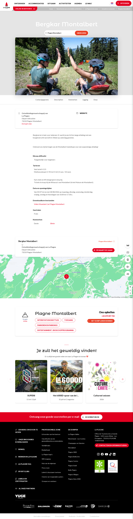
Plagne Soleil (72, 465)
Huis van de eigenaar (49, 463)
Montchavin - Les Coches (76, 439)
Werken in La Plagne (26, 457)
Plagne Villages (73, 474)
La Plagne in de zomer (92, 9)
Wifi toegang (46, 459)
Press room (45, 468)
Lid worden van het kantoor (51, 434)
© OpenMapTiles (104, 297)
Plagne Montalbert (107, 241)
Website (81, 113)
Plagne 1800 (72, 452)
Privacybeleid (59, 516)
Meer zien (81, 33)
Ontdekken (19, 3)
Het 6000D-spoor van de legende (66, 395)
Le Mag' (88, 3)
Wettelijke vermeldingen (42, 516)
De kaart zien (27, 124)
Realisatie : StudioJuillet (77, 516)
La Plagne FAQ (23, 464)
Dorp (96, 100)
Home (52, 9)
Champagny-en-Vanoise (76, 443)
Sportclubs (22, 471)
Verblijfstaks (46, 445)
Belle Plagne (72, 470)
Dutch (112, 3)
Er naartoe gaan (104, 250)
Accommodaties (36, 3)
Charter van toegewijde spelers (52, 477)
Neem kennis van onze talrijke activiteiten (70, 9)
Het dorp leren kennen (101, 321)
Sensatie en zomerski (109, 9)
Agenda (78, 3)
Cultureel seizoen (101, 395)
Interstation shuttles (48, 320)
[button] (122, 379)
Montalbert (72, 448)
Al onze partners (25, 488)
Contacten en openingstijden (113, 445)
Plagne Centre (73, 461)
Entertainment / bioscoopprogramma (55, 330)
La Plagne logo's (47, 454)
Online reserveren (25, 9)
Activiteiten (65, 3)
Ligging (85, 100)
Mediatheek (46, 450)
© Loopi (130, 297)
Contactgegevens (42, 100)
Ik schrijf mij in (92, 417)
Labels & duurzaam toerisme (51, 472)
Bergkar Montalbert (124, 9)
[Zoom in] (130, 286)
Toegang (68, 320)
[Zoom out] (130, 290)
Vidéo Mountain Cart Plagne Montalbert (49, 204)
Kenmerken (72, 100)
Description (58, 100)
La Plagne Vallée (73, 434)
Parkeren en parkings (47, 325)
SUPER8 (31, 395)
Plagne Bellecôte (74, 457)
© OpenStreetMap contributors (119, 297)
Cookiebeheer (94, 516)
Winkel (20, 449)
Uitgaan (51, 3)
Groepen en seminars (49, 481)
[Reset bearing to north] (130, 293)
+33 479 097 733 (108, 316)
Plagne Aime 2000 (74, 479)
